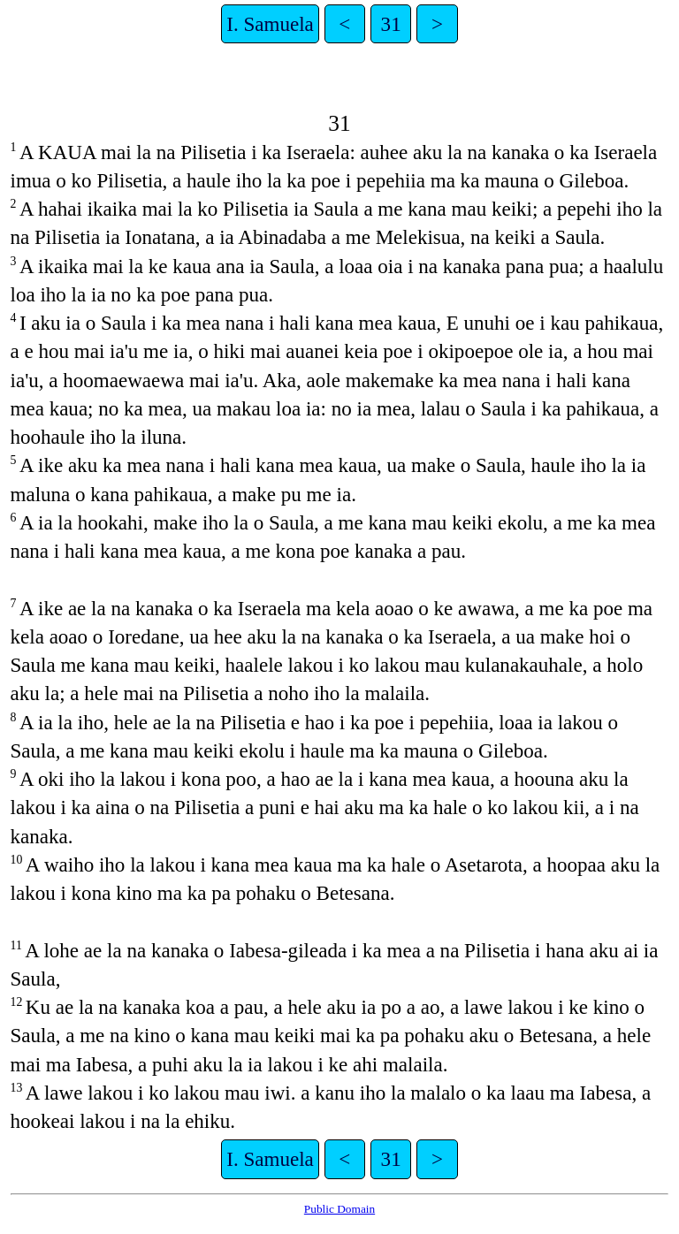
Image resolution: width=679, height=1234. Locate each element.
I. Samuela (270, 23)
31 (391, 23)
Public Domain (339, 1208)
